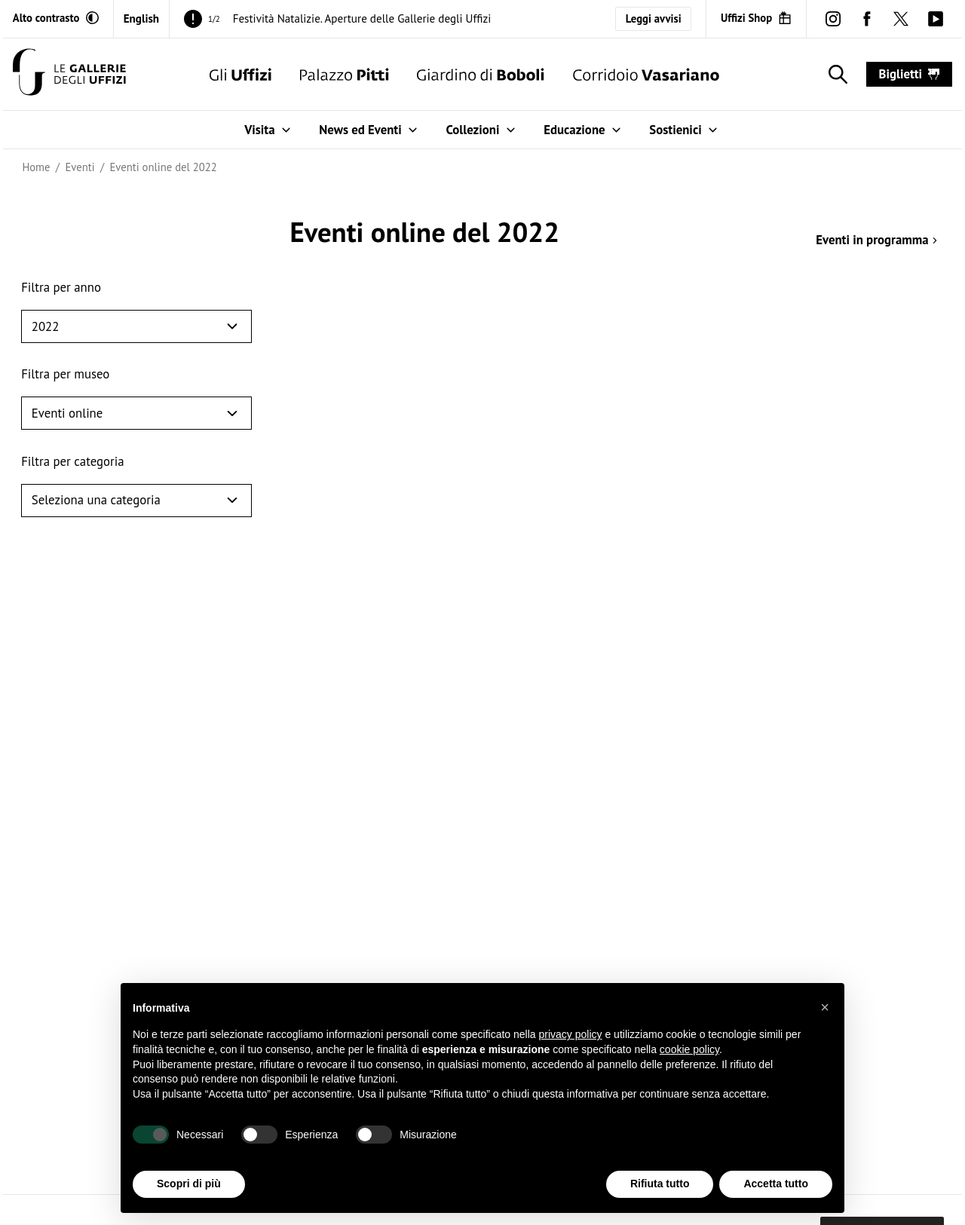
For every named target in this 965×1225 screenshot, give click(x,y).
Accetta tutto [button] (775, 1184)
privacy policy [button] (570, 1035)
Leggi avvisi (654, 18)
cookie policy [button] (689, 1049)
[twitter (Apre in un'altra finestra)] (901, 18)
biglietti (909, 74)
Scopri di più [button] (189, 1184)
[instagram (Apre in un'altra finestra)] (833, 18)
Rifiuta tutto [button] (660, 1184)
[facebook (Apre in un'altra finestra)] (867, 18)
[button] (825, 1007)
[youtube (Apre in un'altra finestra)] (935, 18)
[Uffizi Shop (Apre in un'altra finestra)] (756, 18)
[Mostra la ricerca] (835, 74)
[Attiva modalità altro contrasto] (56, 18)
